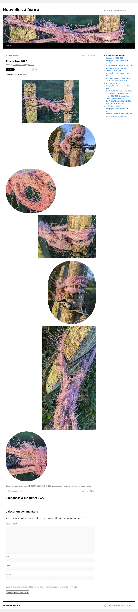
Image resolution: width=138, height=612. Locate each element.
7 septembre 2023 (119, 104)
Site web (9, 574)
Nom (7, 556)
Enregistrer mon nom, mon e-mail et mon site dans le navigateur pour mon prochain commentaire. (42, 587)
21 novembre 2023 (88, 55)
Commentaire (11, 524)
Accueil (9, 46)
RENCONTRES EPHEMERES (39, 486)
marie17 (31, 65)
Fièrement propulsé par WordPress (119, 605)
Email (35, 69)
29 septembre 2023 (14, 55)
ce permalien (86, 486)
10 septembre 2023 (121, 93)
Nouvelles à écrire (21, 9)
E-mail (8, 565)
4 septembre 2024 (121, 68)
